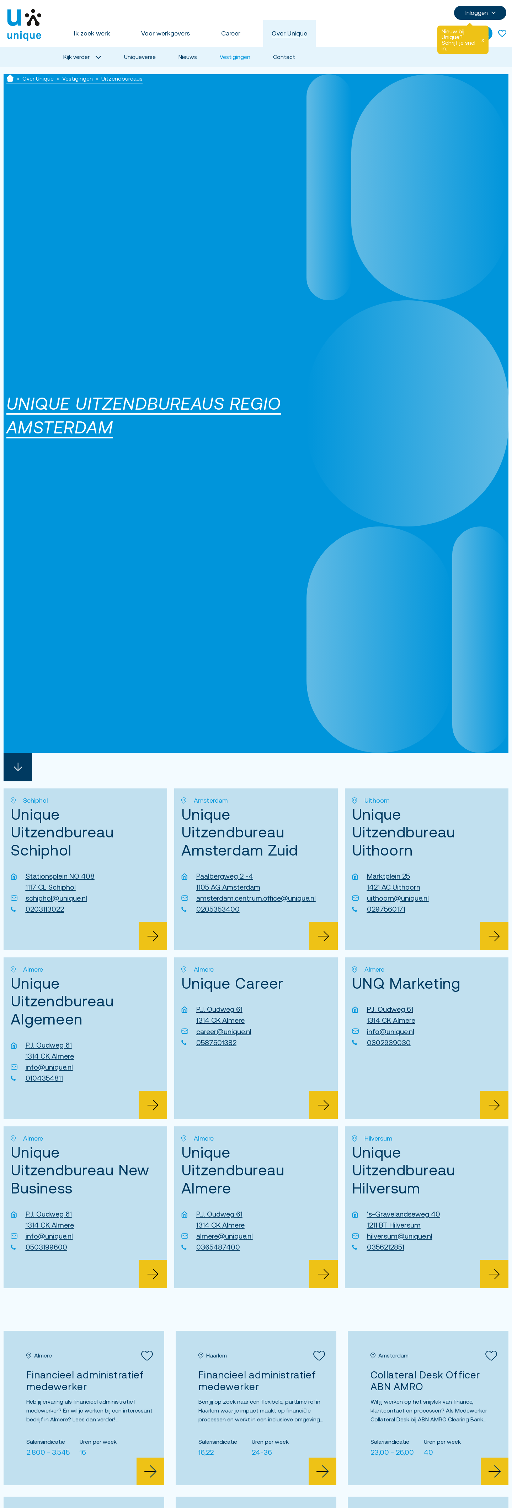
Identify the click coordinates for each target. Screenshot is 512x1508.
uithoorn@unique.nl (398, 898)
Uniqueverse (140, 57)
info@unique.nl (49, 1067)
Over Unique (289, 33)
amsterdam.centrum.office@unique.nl (256, 898)
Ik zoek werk (92, 33)
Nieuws (187, 57)
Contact (284, 57)
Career (230, 33)
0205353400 (218, 909)
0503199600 (46, 1247)
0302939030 (389, 1042)
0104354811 (44, 1078)
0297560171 (386, 909)
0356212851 (385, 1247)
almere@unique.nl (224, 1236)
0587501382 (216, 1042)
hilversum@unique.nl (399, 1236)
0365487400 (218, 1247)
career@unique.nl (223, 1031)
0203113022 (45, 909)
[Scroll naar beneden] (18, 767)
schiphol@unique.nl (56, 898)
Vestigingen (235, 57)
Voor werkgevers (165, 33)
